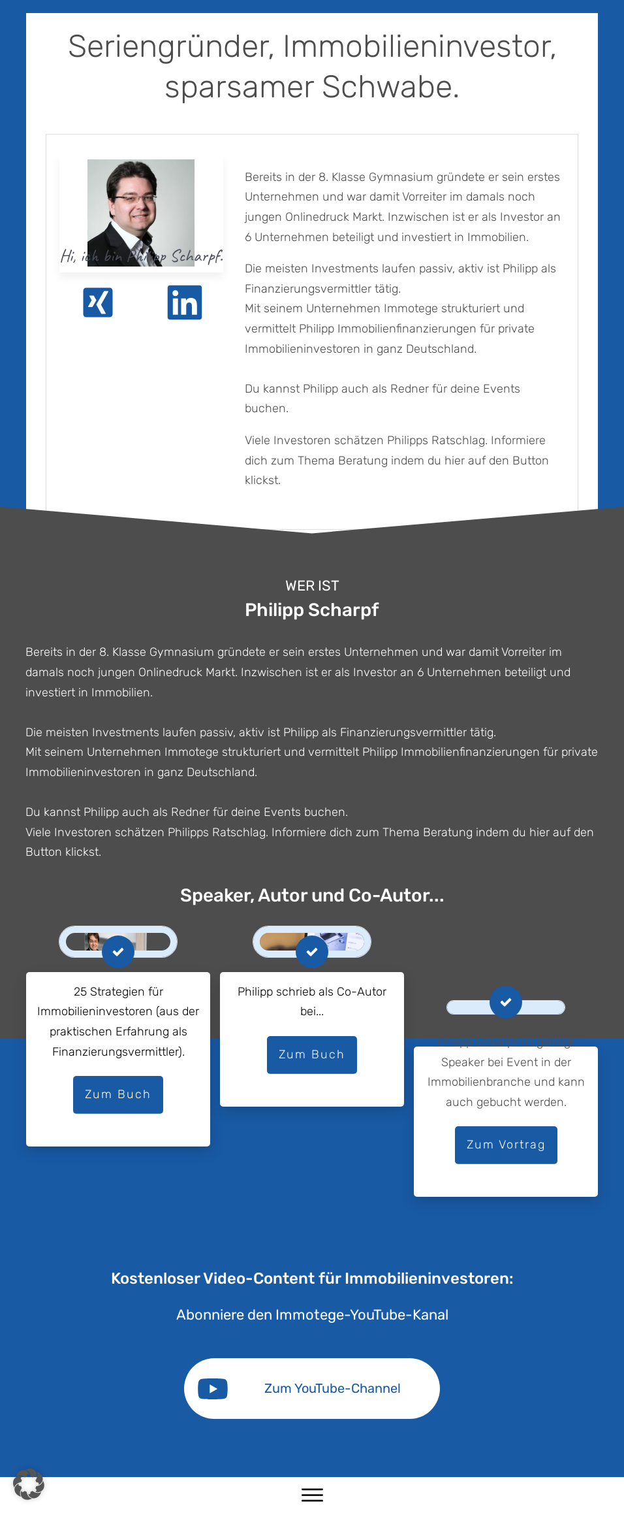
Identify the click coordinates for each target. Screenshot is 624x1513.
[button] (28, 1484)
